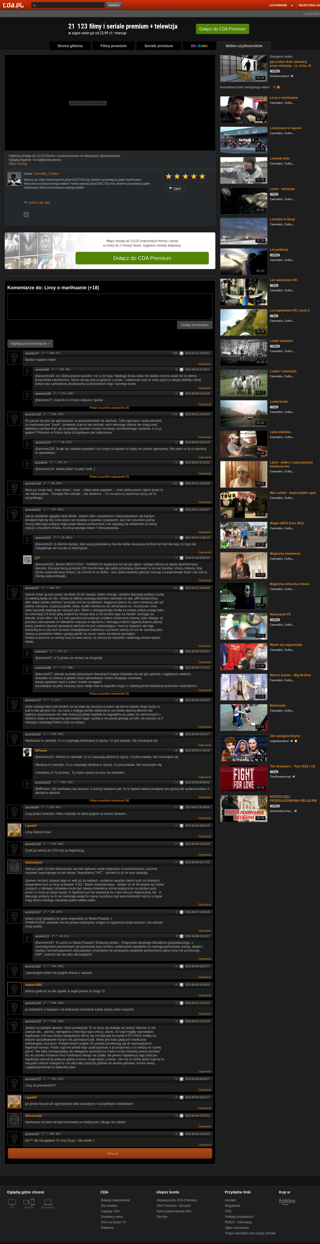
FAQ (228, 1211)
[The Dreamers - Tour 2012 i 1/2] (243, 778)
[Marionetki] (243, 717)
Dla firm (162, 1217)
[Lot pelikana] (243, 261)
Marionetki (278, 705)
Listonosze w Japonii (286, 128)
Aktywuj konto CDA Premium (177, 1200)
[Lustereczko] (243, 413)
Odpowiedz (204, 364)
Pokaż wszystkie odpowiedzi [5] (109, 693)
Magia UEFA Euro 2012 (287, 523)
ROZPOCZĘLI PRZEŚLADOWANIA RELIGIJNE (293, 799)
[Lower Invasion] (243, 352)
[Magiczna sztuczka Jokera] (243, 595)
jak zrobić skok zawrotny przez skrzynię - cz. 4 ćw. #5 (290, 64)
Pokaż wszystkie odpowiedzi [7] (109, 476)
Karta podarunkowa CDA (174, 1211)
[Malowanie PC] (243, 626)
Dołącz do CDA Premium (142, 258)
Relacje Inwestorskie (115, 1200)
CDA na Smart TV (113, 1222)
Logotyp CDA (110, 1211)
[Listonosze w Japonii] (243, 139)
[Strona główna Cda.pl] (14, 5)
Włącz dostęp (18, 164)
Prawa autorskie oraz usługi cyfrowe (250, 1233)
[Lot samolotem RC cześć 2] (243, 322)
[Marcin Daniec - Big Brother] (243, 686)
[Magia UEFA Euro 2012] (243, 534)
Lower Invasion (281, 341)
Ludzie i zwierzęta (283, 371)
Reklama (107, 1228)
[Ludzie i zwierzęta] (243, 382)
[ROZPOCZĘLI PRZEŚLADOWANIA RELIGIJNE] (243, 808)
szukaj (114, 5)
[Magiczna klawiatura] (243, 565)
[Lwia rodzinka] (243, 443)
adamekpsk (33, 862)
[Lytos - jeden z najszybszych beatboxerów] (243, 474)
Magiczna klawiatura (285, 553)
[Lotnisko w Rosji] (243, 230)
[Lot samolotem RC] (243, 291)
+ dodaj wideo (311, 13)
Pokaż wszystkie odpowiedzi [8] (109, 800)
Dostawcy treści (112, 1217)
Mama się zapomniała (286, 645)
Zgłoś (175, 188)
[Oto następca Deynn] (243, 747)
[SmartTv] (33, 1210)
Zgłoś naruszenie (237, 1228)
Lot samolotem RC (284, 280)
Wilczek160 (33, 1116)
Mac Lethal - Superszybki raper (293, 493)
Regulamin (232, 1206)
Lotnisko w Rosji (282, 219)
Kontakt (230, 1200)
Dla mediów (109, 1206)
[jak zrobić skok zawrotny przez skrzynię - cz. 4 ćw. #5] (243, 68)
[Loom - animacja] (243, 200)
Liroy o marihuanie (284, 98)
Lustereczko (279, 401)
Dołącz (222, 29)
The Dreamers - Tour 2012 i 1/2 (292, 766)
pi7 (37, 558)
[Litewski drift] (243, 170)
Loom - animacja (282, 189)
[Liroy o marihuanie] (243, 109)
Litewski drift (279, 158)
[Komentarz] (110, 306)
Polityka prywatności (239, 1217)
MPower (41, 750)
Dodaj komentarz (195, 325)
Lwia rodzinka (280, 432)
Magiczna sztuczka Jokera (289, 584)
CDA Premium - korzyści (174, 1206)
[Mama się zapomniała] (243, 656)
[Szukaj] (68, 5)
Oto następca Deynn (285, 736)
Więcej (112, 1153)
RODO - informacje (238, 1222)
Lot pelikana (279, 250)
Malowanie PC (280, 614)
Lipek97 (31, 826)
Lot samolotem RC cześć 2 (290, 310)
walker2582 (33, 985)
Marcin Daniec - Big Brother (290, 675)
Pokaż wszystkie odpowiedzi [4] (109, 407)
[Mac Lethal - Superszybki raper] (243, 504)
